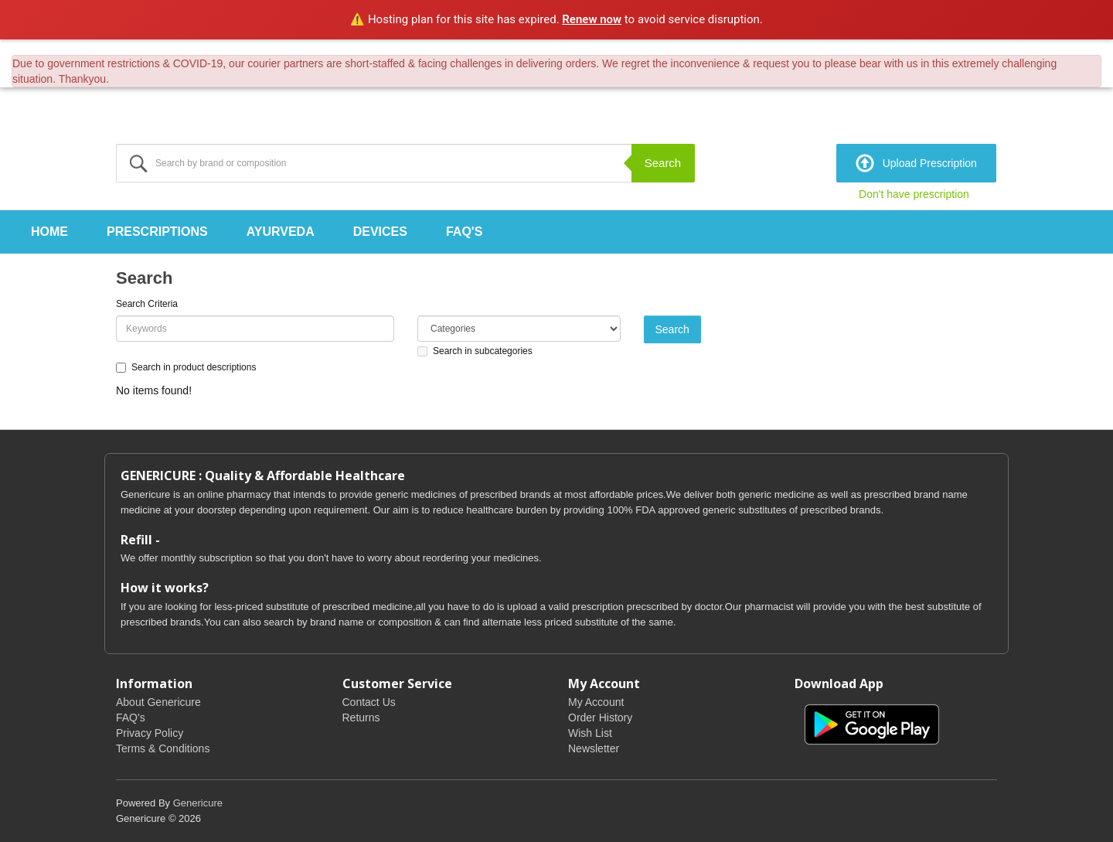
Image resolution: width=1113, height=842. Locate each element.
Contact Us (369, 702)
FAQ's (464, 231)
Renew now (591, 19)
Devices (380, 231)
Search (663, 162)
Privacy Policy (149, 733)
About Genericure (158, 702)
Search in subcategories (475, 351)
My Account (596, 702)
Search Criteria (147, 303)
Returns (361, 717)
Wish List (590, 733)
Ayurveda (281, 231)
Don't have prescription (914, 194)
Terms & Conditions (162, 748)
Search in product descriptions (186, 367)
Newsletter (593, 748)
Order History (600, 717)
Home (49, 231)
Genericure (198, 803)
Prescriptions (157, 231)
